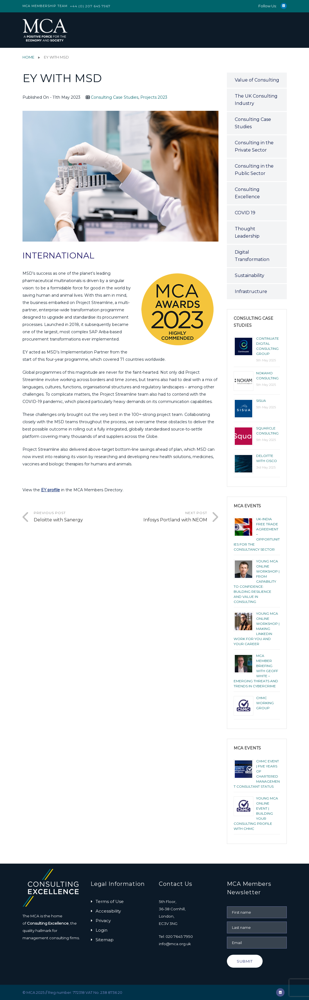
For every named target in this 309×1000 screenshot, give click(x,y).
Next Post (163, 517)
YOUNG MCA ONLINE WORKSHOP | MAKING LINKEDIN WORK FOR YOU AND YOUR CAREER (256, 628)
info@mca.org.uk (175, 944)
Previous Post (77, 517)
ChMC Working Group (265, 703)
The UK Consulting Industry (256, 99)
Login (101, 930)
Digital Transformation (252, 255)
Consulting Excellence (247, 193)
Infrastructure (251, 291)
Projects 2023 (153, 97)
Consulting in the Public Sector (254, 169)
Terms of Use (110, 901)
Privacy (103, 920)
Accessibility (108, 911)
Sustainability (249, 275)
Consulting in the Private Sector (254, 146)
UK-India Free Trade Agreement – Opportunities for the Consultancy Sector (257, 534)
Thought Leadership (247, 232)
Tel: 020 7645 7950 (176, 936)
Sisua (261, 400)
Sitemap (105, 939)
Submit (245, 961)
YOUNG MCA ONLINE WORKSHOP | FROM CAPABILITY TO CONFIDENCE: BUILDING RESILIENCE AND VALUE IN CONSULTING (256, 581)
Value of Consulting (257, 80)
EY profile (50, 489)
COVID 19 (245, 212)
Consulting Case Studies (114, 97)
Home (28, 57)
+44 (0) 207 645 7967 (90, 6)
